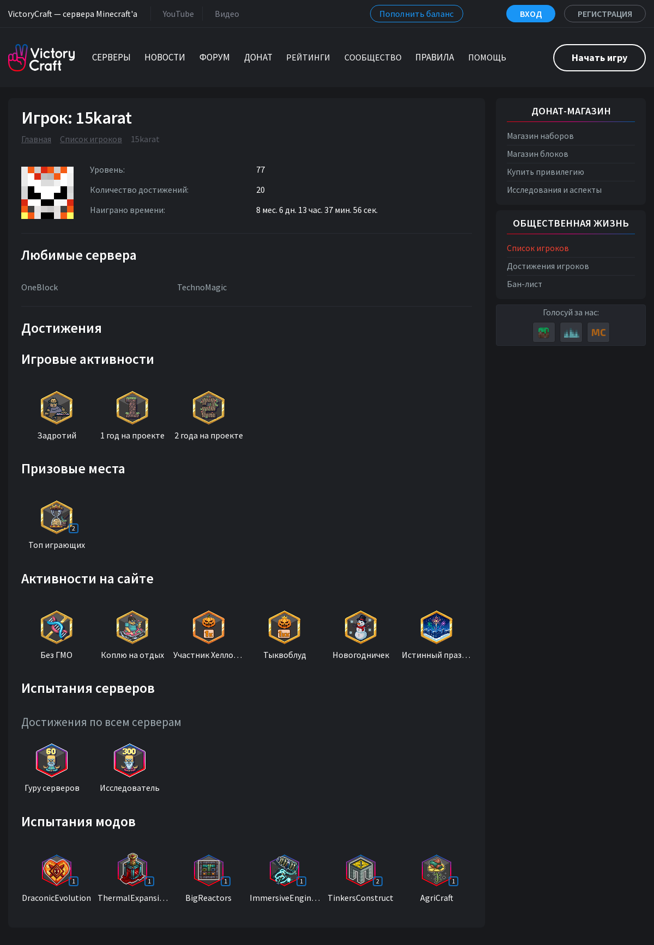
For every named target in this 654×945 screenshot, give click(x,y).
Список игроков (91, 138)
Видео (224, 13)
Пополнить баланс (416, 14)
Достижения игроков (548, 266)
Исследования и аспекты (554, 190)
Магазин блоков (537, 154)
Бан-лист (524, 284)
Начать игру (599, 57)
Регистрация (605, 13)
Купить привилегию (545, 172)
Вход (531, 13)
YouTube (176, 13)
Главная (36, 138)
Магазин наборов (540, 136)
